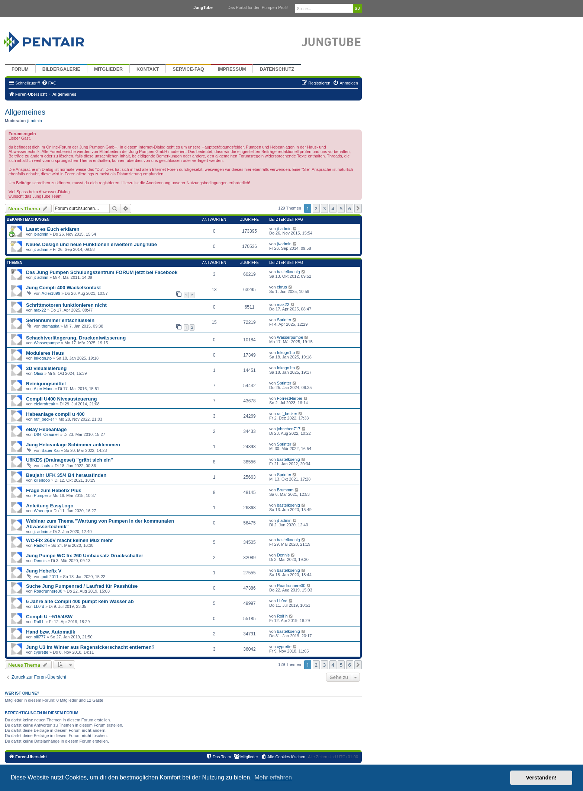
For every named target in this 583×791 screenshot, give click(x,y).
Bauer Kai (50, 450)
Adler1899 (51, 293)
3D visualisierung (46, 368)
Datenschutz (277, 69)
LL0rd (39, 606)
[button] (358, 208)
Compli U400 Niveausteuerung (61, 399)
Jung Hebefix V (43, 571)
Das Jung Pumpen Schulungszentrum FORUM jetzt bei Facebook (101, 272)
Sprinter (284, 320)
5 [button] (341, 208)
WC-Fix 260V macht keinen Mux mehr (69, 540)
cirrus (282, 287)
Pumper (41, 495)
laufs (46, 465)
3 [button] (324, 208)
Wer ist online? (22, 693)
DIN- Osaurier (46, 434)
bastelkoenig (288, 271)
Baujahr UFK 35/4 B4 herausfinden (66, 475)
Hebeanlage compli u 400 (55, 414)
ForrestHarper (289, 398)
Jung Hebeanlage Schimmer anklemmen (73, 444)
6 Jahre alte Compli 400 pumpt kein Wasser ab (80, 601)
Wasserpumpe (47, 343)
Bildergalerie (61, 69)
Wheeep (41, 510)
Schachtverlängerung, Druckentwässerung (76, 338)
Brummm (285, 490)
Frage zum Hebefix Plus (53, 490)
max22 (40, 310)
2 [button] (316, 208)
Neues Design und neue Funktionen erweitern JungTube (91, 244)
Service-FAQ (188, 69)
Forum (20, 69)
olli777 (40, 637)
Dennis (40, 560)
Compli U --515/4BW (49, 616)
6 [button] (349, 208)
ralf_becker (44, 419)
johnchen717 (288, 429)
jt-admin (35, 120)
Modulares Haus (45, 353)
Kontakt (147, 69)
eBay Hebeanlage (46, 429)
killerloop (42, 480)
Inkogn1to (43, 358)
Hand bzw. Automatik (50, 632)
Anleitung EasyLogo (49, 505)
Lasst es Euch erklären (53, 229)
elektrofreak (44, 404)
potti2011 (50, 576)
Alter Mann (44, 388)
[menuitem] (49, 83)
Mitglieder (108, 69)
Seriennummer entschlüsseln (60, 320)
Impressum (232, 69)
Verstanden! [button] (541, 778)
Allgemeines (25, 112)
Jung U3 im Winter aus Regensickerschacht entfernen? (90, 647)
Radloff (40, 545)
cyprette (41, 652)
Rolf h (39, 621)
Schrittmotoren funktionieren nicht (66, 305)
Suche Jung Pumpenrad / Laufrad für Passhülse (82, 586)
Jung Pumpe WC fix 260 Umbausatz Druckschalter (84, 555)
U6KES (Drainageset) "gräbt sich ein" (69, 460)
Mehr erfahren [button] (273, 777)
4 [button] (333, 208)
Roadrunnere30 (48, 591)
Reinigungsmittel (46, 383)
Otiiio (38, 373)
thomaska (50, 326)
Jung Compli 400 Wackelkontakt (63, 287)
